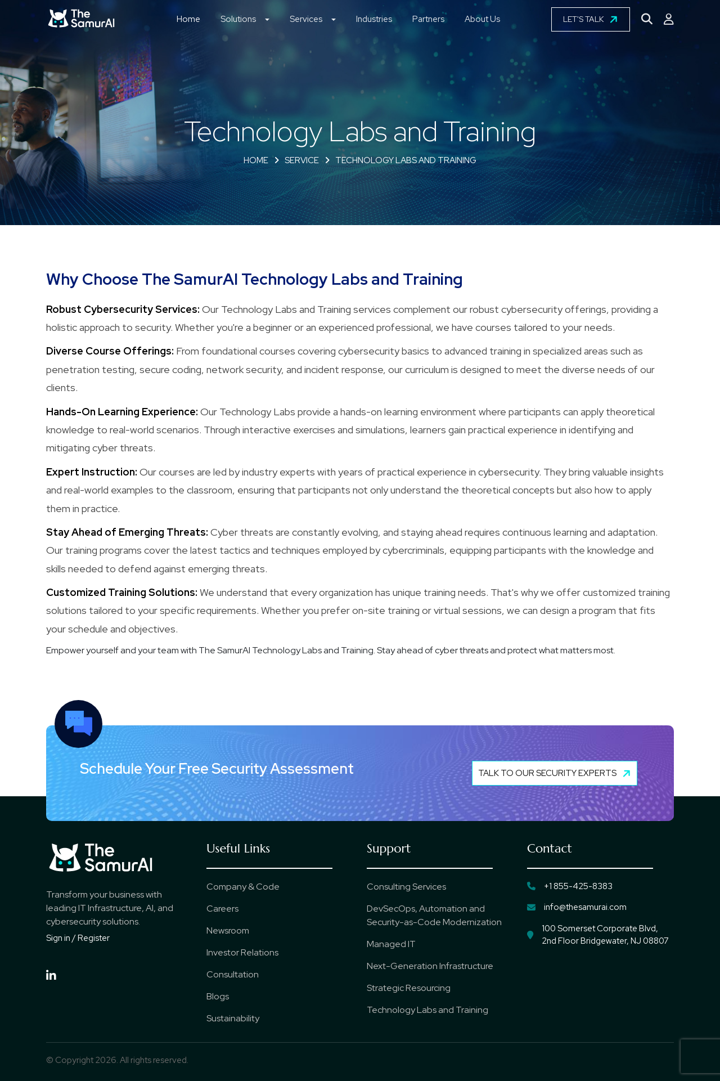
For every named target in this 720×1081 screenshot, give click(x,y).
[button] (267, 21)
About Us (482, 19)
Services (306, 19)
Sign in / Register (78, 938)
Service (302, 160)
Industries (374, 19)
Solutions (238, 19)
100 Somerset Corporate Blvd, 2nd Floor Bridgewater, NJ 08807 (598, 935)
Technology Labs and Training (405, 160)
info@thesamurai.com (577, 907)
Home (188, 19)
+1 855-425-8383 (570, 886)
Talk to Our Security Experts (555, 773)
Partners (428, 19)
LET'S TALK (591, 19)
